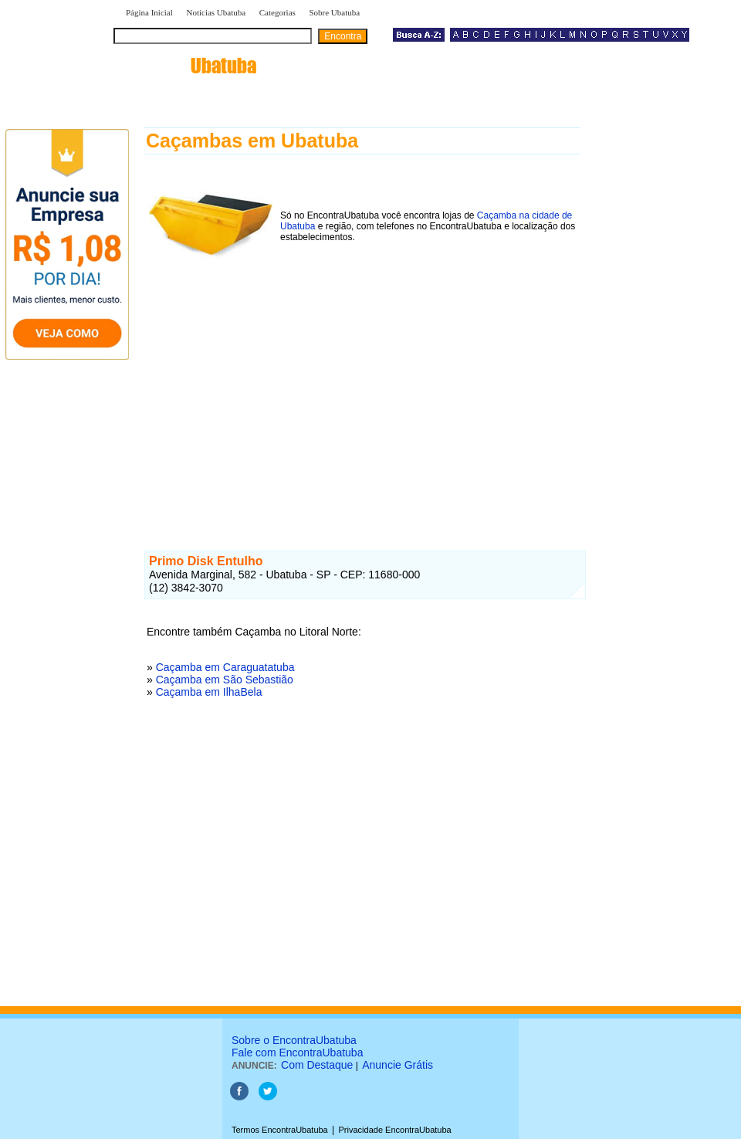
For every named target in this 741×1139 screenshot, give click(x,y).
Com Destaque (317, 1065)
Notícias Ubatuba (215, 12)
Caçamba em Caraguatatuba (225, 667)
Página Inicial (149, 12)
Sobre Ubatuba (334, 12)
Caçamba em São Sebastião (224, 679)
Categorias (277, 12)
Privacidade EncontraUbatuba (395, 1129)
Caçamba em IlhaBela (209, 692)
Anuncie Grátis (397, 1065)
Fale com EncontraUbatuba (297, 1052)
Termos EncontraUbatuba (280, 1129)
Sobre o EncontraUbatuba (294, 1040)
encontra (188, 65)
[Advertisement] (362, 393)
